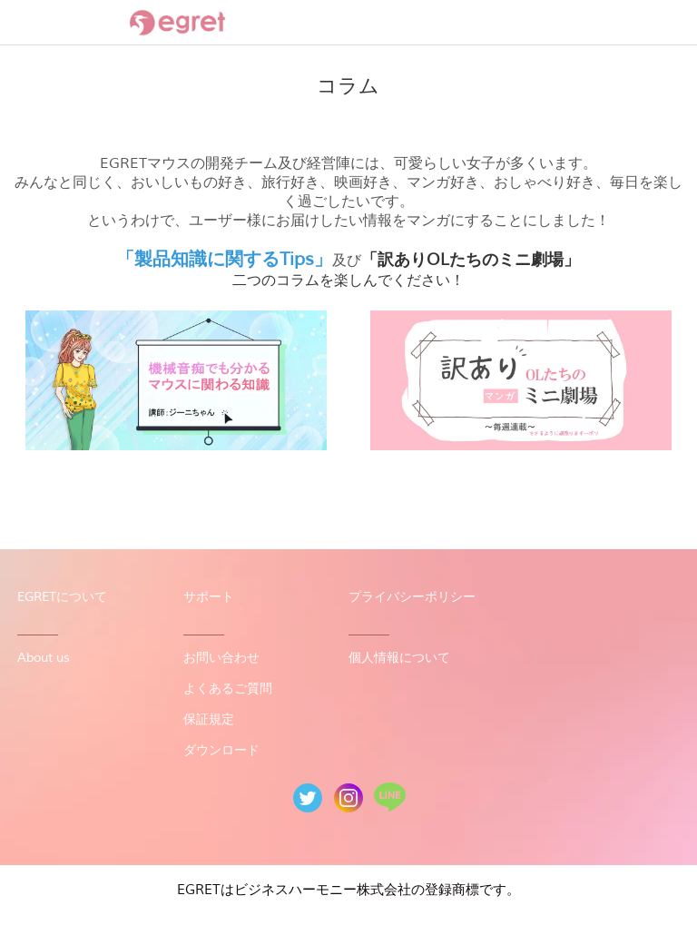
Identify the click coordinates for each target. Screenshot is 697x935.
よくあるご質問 (227, 688)
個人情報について (399, 657)
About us (43, 657)
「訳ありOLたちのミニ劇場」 (470, 260)
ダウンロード (221, 750)
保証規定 (208, 719)
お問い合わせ (221, 657)
